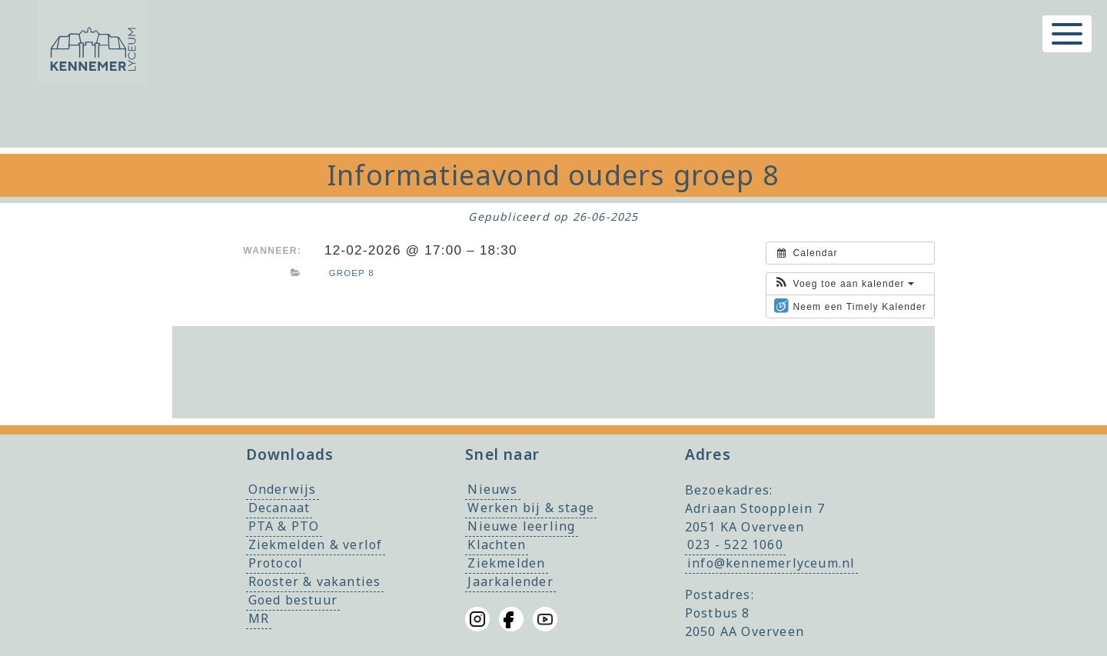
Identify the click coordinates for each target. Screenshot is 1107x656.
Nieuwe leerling (521, 526)
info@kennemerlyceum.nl (771, 563)
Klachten (496, 545)
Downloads (290, 454)
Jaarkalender (510, 582)
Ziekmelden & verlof (315, 545)
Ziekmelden (506, 563)
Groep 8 (351, 273)
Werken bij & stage (530, 508)
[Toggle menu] (1067, 33)
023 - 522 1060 (735, 545)
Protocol (276, 563)
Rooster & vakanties (314, 582)
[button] (844, 284)
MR (258, 619)
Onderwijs (282, 489)
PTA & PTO (284, 526)
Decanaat (279, 508)
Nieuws (492, 489)
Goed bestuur (292, 600)
